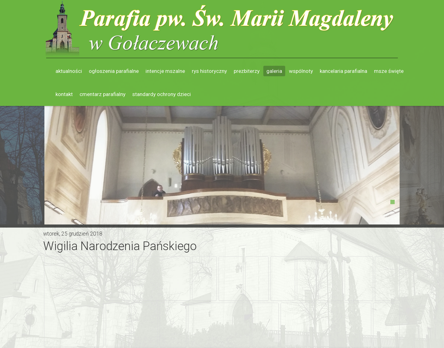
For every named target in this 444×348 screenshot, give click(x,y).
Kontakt (64, 94)
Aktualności (69, 71)
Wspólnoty (301, 71)
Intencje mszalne (165, 71)
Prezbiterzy (247, 71)
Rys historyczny (209, 71)
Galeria (274, 71)
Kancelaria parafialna (343, 71)
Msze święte (389, 71)
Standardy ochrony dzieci (161, 94)
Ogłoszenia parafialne (114, 71)
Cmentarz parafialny (102, 94)
